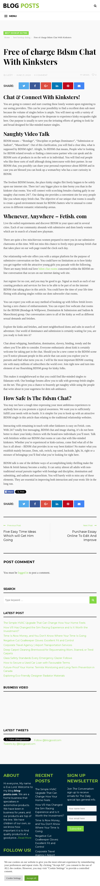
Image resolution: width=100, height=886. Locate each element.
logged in (23, 572)
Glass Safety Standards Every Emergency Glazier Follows (37, 658)
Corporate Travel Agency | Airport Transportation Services (37, 645)
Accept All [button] (31, 878)
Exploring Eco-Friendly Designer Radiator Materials (34, 675)
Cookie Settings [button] (13, 878)
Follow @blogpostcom (47, 740)
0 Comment (40, 75)
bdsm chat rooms (48, 268)
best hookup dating (16, 33)
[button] (10, 16)
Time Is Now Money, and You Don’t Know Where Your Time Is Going (44, 635)
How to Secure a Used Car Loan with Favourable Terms (36, 662)
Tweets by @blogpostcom (19, 743)
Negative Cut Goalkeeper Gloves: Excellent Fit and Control (38, 640)
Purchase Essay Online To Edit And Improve (82, 536)
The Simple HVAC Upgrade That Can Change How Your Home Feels (44, 622)
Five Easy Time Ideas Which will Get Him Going (19, 536)
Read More (24, 837)
